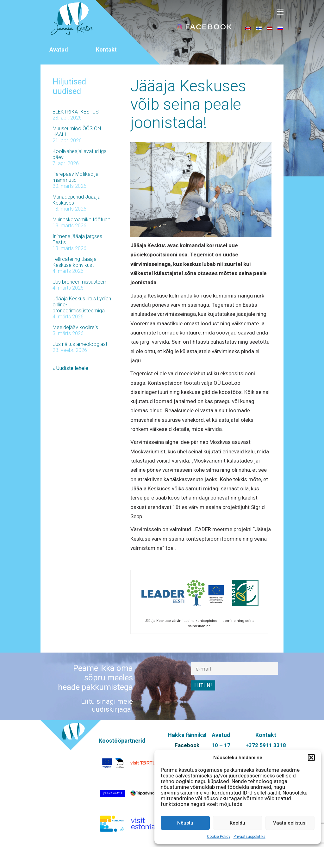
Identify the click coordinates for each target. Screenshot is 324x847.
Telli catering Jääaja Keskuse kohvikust (75, 262)
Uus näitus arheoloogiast (80, 344)
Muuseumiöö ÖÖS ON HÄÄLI (77, 132)
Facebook (187, 745)
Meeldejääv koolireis (75, 327)
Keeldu (237, 823)
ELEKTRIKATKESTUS (76, 112)
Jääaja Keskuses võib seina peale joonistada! (188, 104)
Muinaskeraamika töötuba (81, 220)
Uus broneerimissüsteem (80, 282)
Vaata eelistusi (290, 823)
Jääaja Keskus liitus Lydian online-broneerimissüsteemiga (82, 305)
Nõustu (185, 823)
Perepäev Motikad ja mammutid (75, 177)
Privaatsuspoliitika (249, 836)
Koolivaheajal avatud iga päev (80, 154)
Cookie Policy (218, 836)
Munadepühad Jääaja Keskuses (76, 200)
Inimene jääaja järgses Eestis (77, 239)
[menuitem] (248, 28)
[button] (311, 757)
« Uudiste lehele (70, 368)
